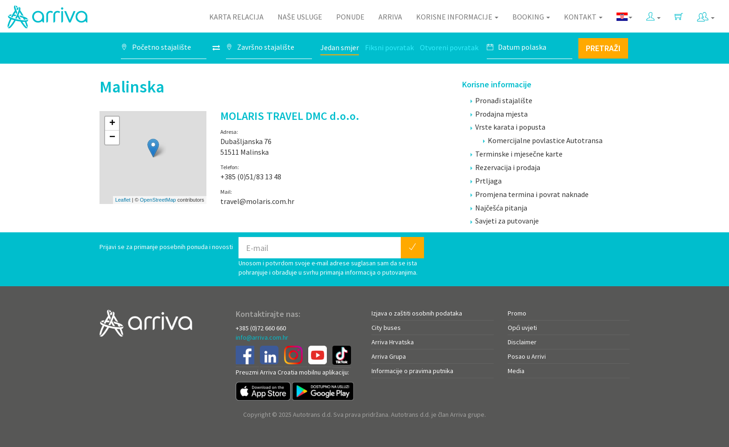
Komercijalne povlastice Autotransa (543, 140)
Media (516, 371)
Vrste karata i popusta (508, 126)
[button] (653, 14)
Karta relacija (236, 16)
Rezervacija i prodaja (505, 167)
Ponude (350, 16)
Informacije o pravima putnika (412, 371)
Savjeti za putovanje (505, 220)
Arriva (390, 16)
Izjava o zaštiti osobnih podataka (416, 313)
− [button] (112, 138)
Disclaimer (522, 342)
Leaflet (123, 200)
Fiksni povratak (389, 47)
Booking (531, 16)
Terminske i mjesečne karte (517, 153)
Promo (517, 313)
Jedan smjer (339, 47)
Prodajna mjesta (499, 113)
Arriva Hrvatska (392, 342)
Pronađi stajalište (501, 100)
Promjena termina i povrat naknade (530, 194)
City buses (386, 327)
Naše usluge (300, 16)
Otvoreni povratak (449, 47)
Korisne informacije (457, 16)
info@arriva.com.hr (262, 337)
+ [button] (112, 124)
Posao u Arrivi (527, 356)
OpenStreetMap (158, 200)
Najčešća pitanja (499, 207)
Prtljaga (486, 180)
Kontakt (583, 16)
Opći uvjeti (522, 327)
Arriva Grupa (388, 356)
